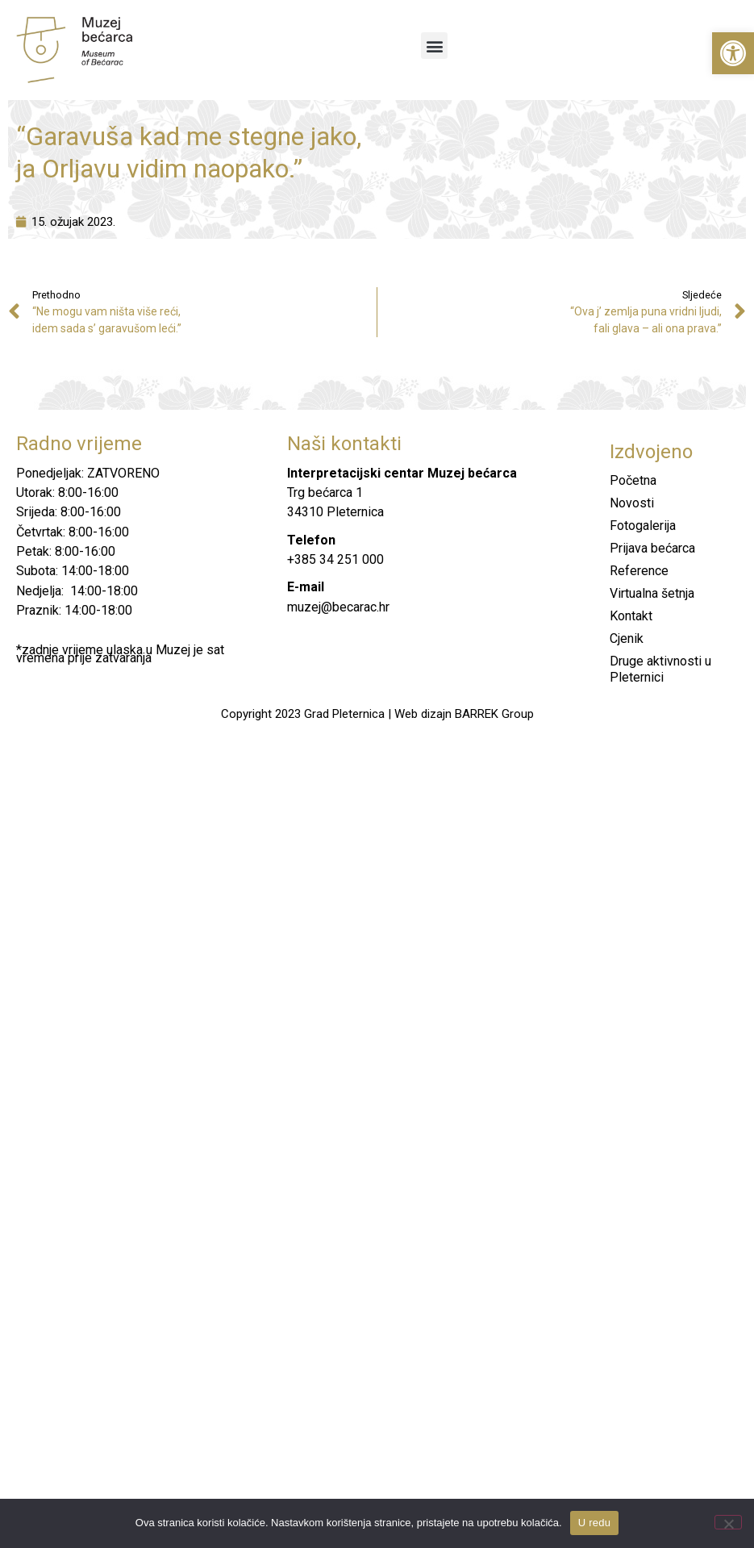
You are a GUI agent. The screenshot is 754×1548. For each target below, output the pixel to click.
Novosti (632, 503)
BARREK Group (494, 714)
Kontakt (631, 616)
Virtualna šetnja (652, 593)
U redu (594, 1523)
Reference (639, 570)
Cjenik (627, 638)
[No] (728, 1522)
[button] (733, 53)
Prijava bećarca (652, 548)
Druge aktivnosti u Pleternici (660, 669)
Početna (633, 480)
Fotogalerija (643, 525)
